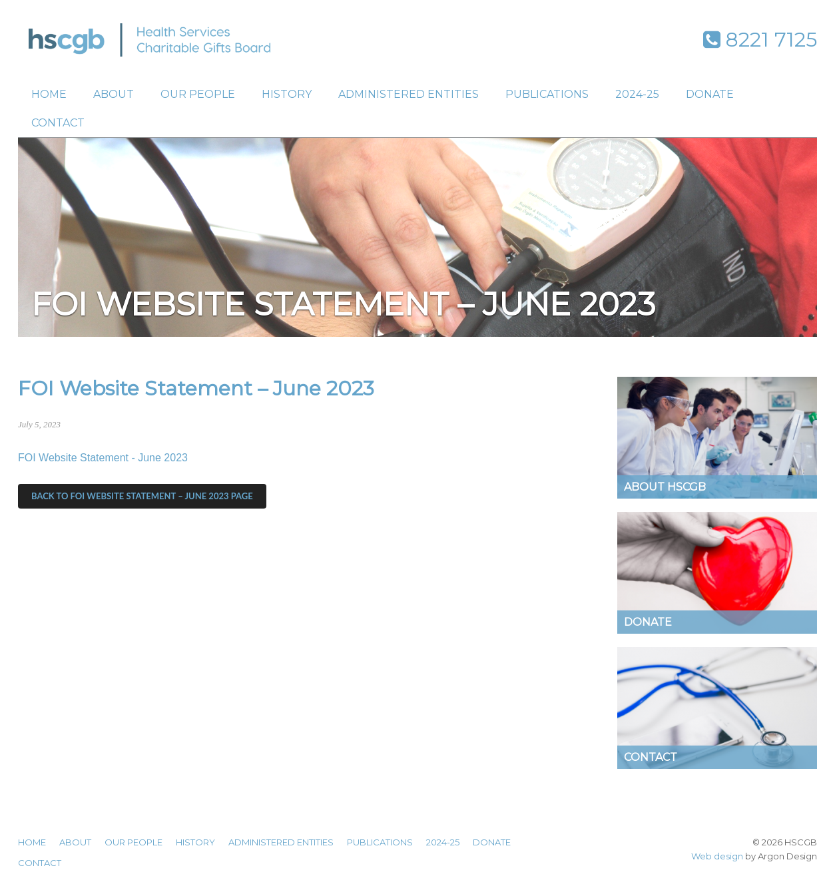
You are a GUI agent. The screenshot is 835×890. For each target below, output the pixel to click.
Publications (547, 94)
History (287, 94)
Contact (58, 122)
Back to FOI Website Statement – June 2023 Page (142, 496)
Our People (197, 94)
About (113, 94)
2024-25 (637, 94)
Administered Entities (408, 94)
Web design (717, 856)
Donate (710, 94)
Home (49, 94)
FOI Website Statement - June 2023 (103, 457)
